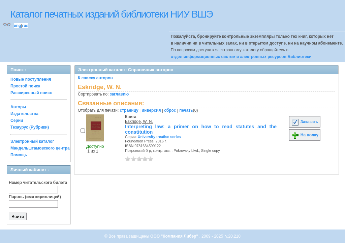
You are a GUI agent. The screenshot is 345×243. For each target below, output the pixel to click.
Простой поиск (25, 86)
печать (186, 110)
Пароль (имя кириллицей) (35, 196)
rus (25, 25)
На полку (304, 135)
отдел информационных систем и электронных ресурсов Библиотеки (241, 56)
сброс (170, 110)
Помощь (18, 155)
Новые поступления (30, 79)
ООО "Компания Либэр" (174, 236)
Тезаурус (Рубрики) (29, 127)
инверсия (151, 110)
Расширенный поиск (31, 92)
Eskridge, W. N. (139, 121)
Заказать (304, 121)
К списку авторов (95, 78)
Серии (16, 120)
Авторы (18, 107)
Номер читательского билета (38, 182)
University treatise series (159, 137)
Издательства (24, 113)
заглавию (119, 94)
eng (17, 25)
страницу (129, 110)
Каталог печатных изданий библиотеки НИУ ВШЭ (111, 14)
